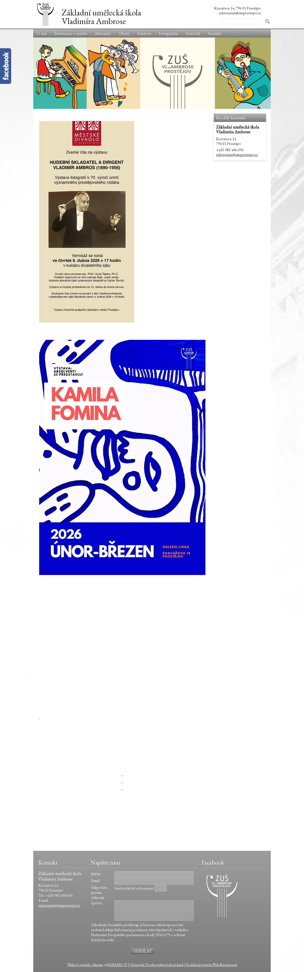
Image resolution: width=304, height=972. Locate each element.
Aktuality (103, 33)
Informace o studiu (70, 33)
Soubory (144, 33)
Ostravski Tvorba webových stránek (157, 964)
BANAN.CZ (117, 964)
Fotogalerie (168, 33)
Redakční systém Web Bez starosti (211, 964)
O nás (42, 33)
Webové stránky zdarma (85, 964)
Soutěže (214, 33)
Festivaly (193, 33)
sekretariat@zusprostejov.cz (237, 154)
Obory (124, 33)
